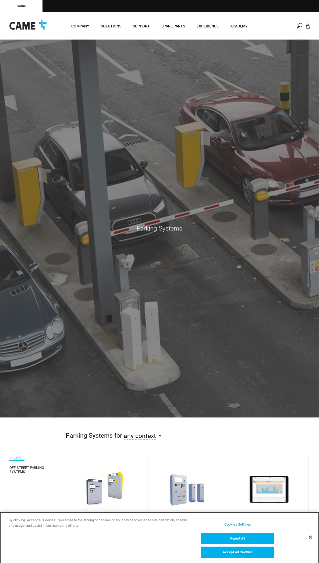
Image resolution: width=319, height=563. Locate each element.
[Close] (310, 539)
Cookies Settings (237, 526)
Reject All (237, 540)
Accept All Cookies (238, 554)
